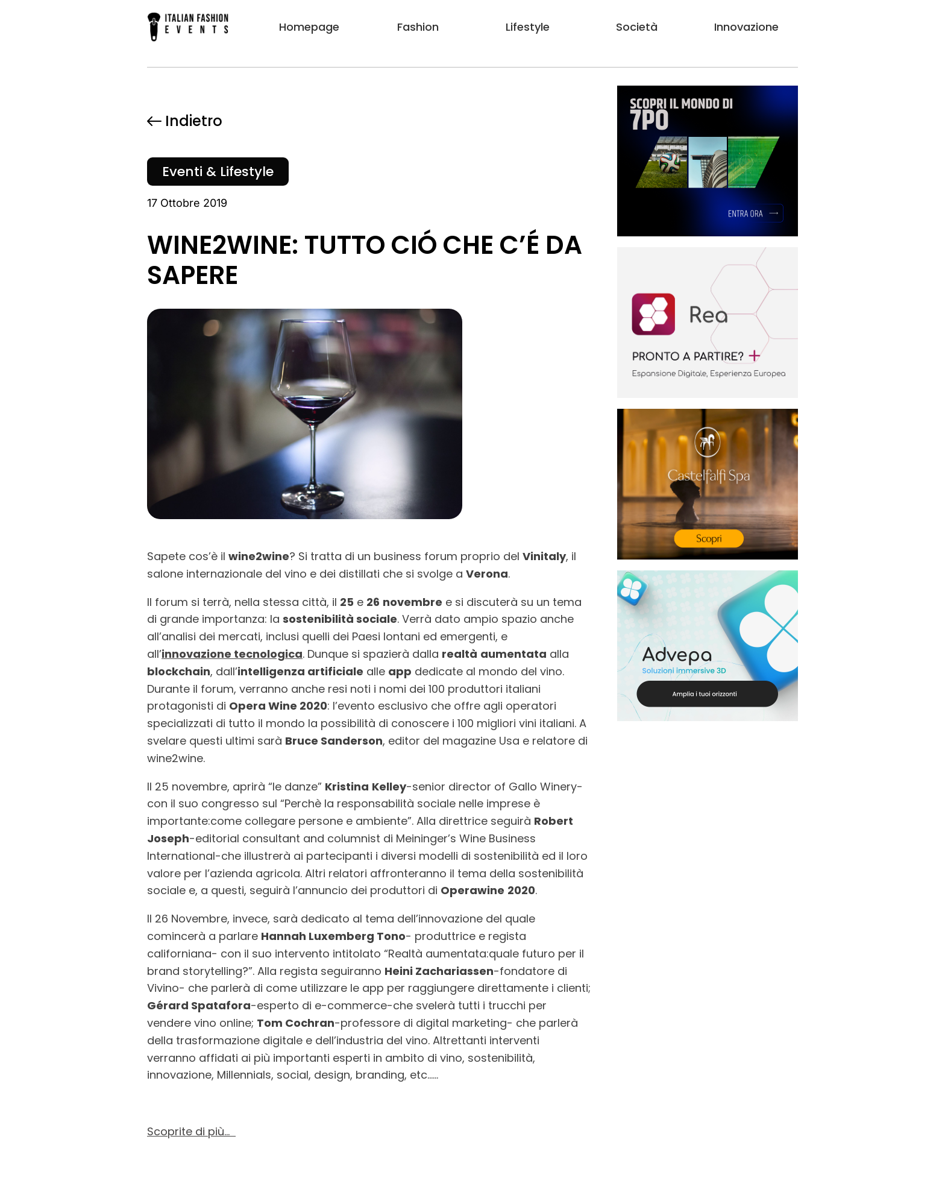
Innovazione (746, 26)
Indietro (184, 121)
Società (637, 26)
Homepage (309, 26)
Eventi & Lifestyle (218, 171)
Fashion (418, 26)
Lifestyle (528, 26)
